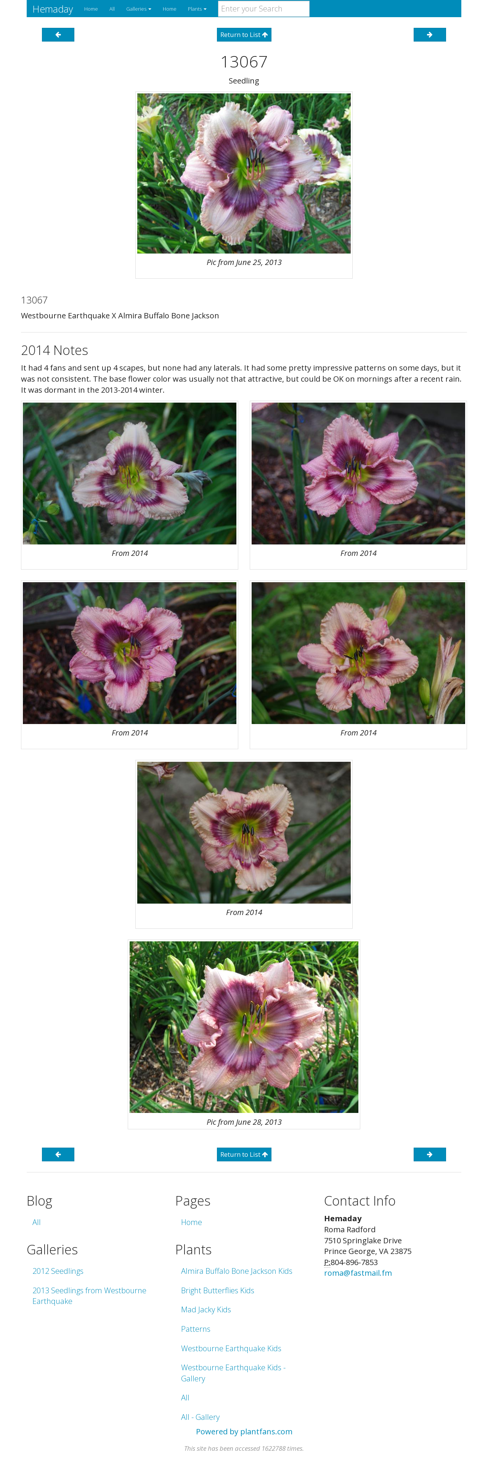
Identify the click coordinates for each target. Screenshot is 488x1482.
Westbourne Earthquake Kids (231, 1348)
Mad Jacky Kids (206, 1309)
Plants (197, 8)
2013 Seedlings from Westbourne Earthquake (89, 1296)
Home (91, 8)
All (112, 8)
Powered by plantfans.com (244, 1431)
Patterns (195, 1329)
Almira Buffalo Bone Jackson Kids (236, 1271)
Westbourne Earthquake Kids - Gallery (233, 1373)
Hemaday (52, 8)
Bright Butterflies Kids (217, 1290)
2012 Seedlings (57, 1271)
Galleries (138, 8)
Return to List (244, 34)
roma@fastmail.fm (358, 1273)
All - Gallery (200, 1417)
